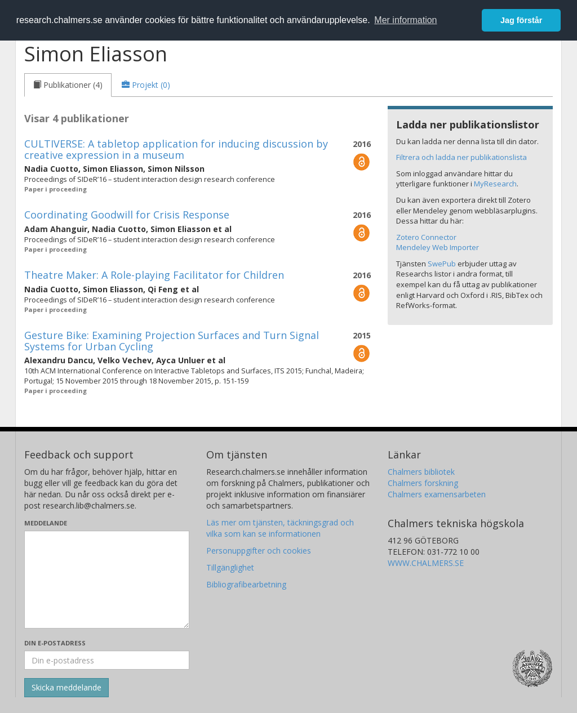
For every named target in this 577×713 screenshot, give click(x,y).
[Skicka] (66, 687)
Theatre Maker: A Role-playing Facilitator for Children (154, 275)
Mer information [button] (405, 20)
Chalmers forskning (423, 483)
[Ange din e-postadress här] (106, 660)
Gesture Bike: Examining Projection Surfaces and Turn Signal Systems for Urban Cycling (171, 340)
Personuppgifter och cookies (258, 550)
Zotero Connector (426, 237)
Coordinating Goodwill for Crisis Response (126, 214)
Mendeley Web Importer (437, 247)
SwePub (442, 264)
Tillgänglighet (230, 567)
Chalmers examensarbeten (437, 494)
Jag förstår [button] (521, 20)
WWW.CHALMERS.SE (426, 563)
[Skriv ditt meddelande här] (106, 580)
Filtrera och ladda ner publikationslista (461, 157)
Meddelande (45, 523)
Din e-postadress (55, 643)
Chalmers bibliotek (421, 471)
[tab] (68, 85)
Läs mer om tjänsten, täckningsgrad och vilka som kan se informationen (280, 528)
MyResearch (495, 184)
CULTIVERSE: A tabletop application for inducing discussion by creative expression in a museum (176, 149)
